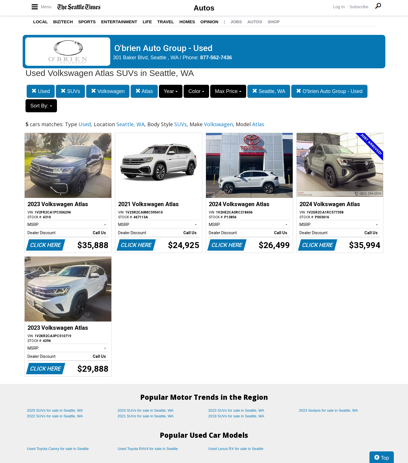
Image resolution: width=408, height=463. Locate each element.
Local (40, 21)
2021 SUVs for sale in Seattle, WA (146, 416)
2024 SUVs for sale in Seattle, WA (146, 410)
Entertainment (119, 21)
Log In (339, 6)
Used (40, 91)
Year (171, 91)
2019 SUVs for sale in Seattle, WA (236, 416)
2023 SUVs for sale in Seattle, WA (236, 410)
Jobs (236, 21)
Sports (87, 21)
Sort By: (41, 106)
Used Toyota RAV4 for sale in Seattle (148, 449)
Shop (273, 21)
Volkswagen (108, 91)
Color (196, 91)
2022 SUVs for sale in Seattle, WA (55, 416)
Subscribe (358, 6)
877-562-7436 (216, 57)
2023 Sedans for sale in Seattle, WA (328, 410)
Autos (204, 8)
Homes (187, 21)
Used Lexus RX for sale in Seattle (235, 449)
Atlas (144, 91)
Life (147, 21)
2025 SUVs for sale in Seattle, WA (55, 410)
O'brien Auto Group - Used (329, 91)
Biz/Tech (63, 21)
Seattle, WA (268, 91)
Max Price (228, 91)
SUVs (70, 91)
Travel (165, 21)
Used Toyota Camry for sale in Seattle (58, 449)
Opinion (209, 21)
